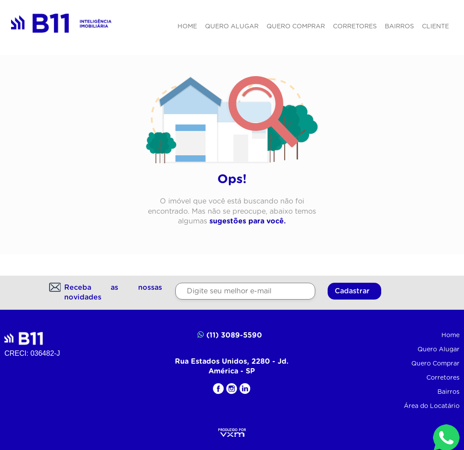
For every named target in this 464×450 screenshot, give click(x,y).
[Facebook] (218, 388)
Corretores (355, 26)
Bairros (399, 26)
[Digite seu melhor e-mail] (245, 291)
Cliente (435, 26)
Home (187, 26)
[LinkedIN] (245, 388)
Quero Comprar (296, 26)
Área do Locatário (432, 406)
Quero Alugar (232, 26)
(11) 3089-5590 (229, 335)
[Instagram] (231, 388)
